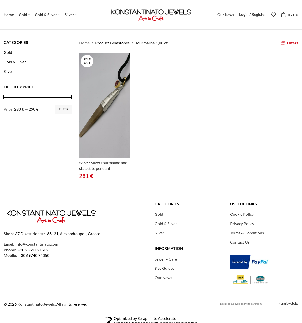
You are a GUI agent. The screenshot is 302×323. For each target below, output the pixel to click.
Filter (63, 109)
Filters (292, 43)
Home (84, 43)
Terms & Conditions (247, 233)
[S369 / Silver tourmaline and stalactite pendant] (104, 106)
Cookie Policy (242, 214)
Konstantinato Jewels (36, 304)
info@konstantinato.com (37, 244)
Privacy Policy (242, 224)
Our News (163, 278)
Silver (8, 71)
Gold (8, 52)
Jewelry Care (166, 259)
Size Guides (164, 268)
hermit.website (288, 304)
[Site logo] (151, 14)
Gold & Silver (15, 62)
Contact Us (240, 242)
